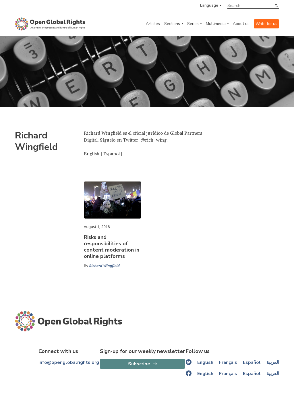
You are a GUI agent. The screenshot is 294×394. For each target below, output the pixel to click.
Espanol (111, 154)
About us (241, 23)
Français (228, 362)
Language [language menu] (209, 5)
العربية (272, 362)
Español (252, 362)
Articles (153, 23)
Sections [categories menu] (172, 23)
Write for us (266, 23)
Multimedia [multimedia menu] (216, 23)
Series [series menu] (193, 23)
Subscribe (139, 364)
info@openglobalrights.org (68, 362)
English (91, 154)
